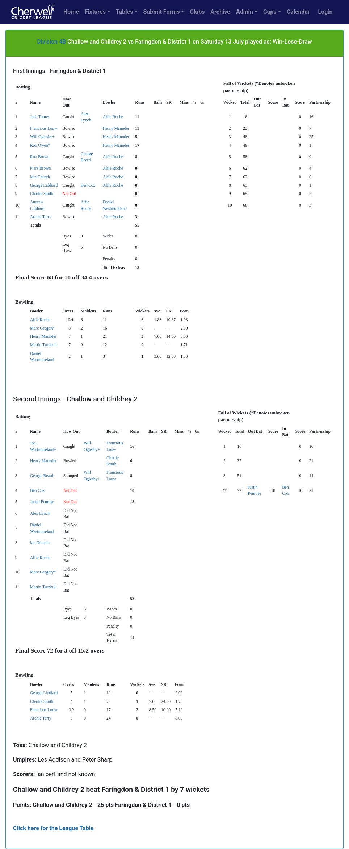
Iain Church (40, 177)
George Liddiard (44, 185)
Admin (244, 11)
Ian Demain (40, 543)
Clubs (197, 11)
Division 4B (51, 41)
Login (325, 11)
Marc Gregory (42, 328)
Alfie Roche (113, 117)
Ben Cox (88, 185)
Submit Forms (161, 11)
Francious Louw (43, 128)
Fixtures (95, 11)
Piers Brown (40, 168)
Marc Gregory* (43, 572)
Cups (270, 11)
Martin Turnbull (43, 345)
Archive (220, 11)
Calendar (298, 11)
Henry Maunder (116, 128)
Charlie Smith (41, 193)
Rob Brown (39, 156)
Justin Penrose (42, 502)
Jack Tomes (40, 117)
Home (71, 11)
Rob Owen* (40, 145)
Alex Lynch (40, 513)
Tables (124, 11)
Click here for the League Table (53, 828)
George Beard (41, 475)
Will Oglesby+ (42, 136)
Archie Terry (40, 217)
